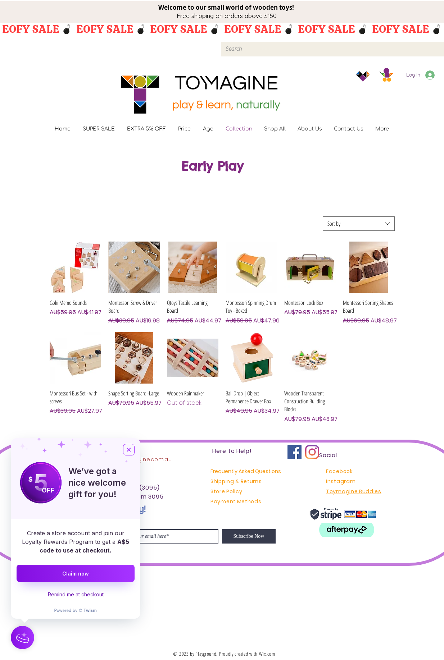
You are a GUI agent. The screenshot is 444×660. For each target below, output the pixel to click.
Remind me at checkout (76, 594)
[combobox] (359, 223)
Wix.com (267, 653)
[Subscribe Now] (249, 536)
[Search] (331, 49)
